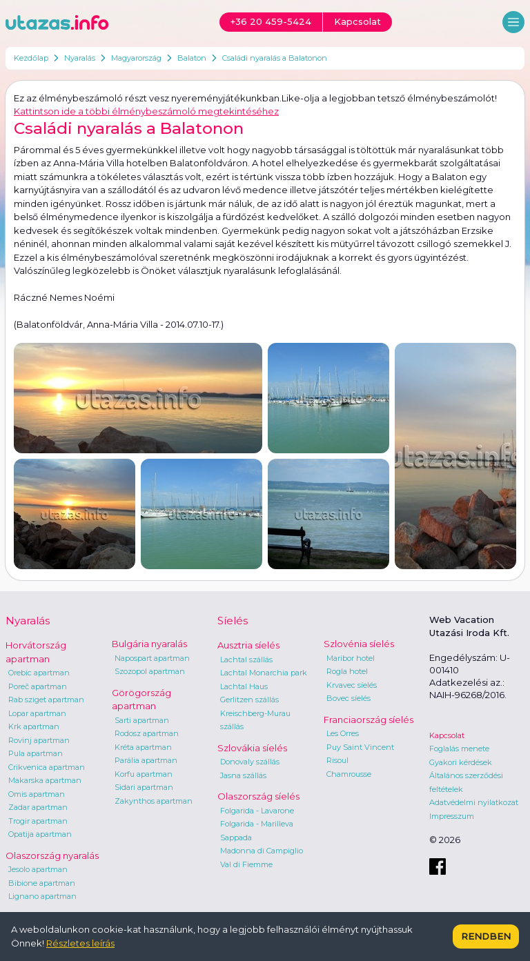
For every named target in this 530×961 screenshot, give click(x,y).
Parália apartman (146, 760)
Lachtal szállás (246, 659)
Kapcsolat (446, 735)
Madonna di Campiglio (261, 850)
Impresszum (451, 816)
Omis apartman (36, 794)
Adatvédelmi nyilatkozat (473, 802)
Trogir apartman (38, 821)
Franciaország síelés (368, 719)
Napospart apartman (152, 658)
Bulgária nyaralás (149, 643)
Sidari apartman (144, 787)
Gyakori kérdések (460, 762)
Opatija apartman (40, 834)
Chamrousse (348, 774)
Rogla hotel (347, 671)
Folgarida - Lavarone (257, 810)
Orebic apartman (39, 672)
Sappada (236, 837)
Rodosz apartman (147, 733)
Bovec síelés (348, 698)
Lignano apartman (42, 896)
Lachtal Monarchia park (263, 672)
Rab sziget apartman (46, 699)
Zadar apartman (38, 807)
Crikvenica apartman (46, 767)
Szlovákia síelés (252, 747)
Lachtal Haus (244, 686)
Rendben (486, 936)
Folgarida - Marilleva (256, 824)
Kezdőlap (31, 58)
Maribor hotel (350, 658)
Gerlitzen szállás (249, 699)
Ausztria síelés (248, 645)
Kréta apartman (143, 747)
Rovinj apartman (39, 740)
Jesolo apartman (38, 869)
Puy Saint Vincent (360, 747)
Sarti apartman (142, 720)
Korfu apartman (144, 774)
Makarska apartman (44, 780)
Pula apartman (35, 753)
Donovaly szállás (249, 761)
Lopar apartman (37, 713)
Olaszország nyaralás (52, 855)
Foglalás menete (459, 748)
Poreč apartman (37, 686)
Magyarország (136, 58)
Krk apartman (33, 726)
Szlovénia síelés (359, 643)
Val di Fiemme (246, 864)
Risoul (337, 760)
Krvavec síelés (351, 685)
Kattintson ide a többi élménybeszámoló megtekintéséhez (146, 111)
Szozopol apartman (150, 671)
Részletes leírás (80, 943)
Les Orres (342, 733)
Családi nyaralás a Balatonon (274, 58)
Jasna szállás (243, 775)
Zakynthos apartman (154, 801)
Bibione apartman (41, 883)
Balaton (191, 58)
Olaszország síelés (258, 796)
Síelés (232, 620)
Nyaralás (79, 58)
